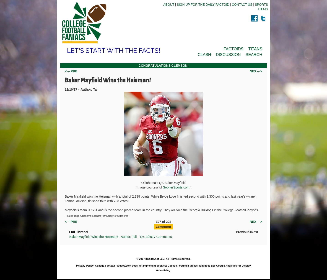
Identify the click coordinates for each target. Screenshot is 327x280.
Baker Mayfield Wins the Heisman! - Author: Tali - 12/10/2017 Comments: (121, 237)
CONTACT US (242, 4)
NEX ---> (256, 71)
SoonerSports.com (176, 187)
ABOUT (168, 4)
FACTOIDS (233, 49)
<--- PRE (71, 71)
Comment (163, 226)
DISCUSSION (228, 54)
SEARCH (254, 54)
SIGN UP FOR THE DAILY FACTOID (203, 4)
